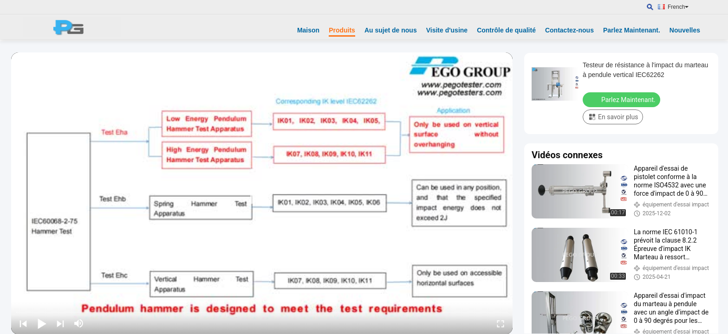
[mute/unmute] (79, 323)
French (678, 7)
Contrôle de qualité (506, 30)
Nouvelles (685, 30)
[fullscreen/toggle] (500, 323)
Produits (342, 30)
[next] (60, 323)
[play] (261, 193)
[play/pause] (41, 323)
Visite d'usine (447, 30)
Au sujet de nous (390, 30)
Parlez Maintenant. (631, 30)
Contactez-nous (569, 30)
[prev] (23, 323)
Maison (308, 30)
